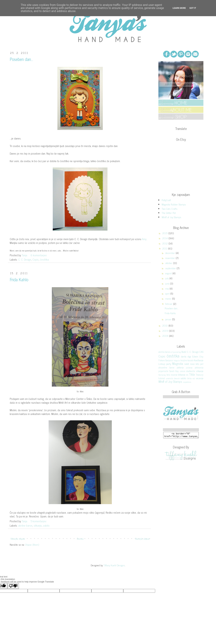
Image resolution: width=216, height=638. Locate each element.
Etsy (201, 356)
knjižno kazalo (187, 360)
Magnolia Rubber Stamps (174, 204)
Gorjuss (169, 360)
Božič (183, 352)
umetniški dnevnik (173, 378)
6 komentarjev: (39, 255)
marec (168, 298)
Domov (80, 538)
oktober (169, 263)
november (170, 258)
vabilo (46, 525)
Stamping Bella (164, 374)
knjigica (177, 360)
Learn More (179, 8)
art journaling (175, 352)
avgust (168, 273)
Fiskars (161, 360)
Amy (144, 239)
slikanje (38, 525)
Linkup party (164, 364)
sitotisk (182, 371)
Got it (192, 8)
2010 (165, 325)
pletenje (180, 367)
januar (168, 319)
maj (167, 288)
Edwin (195, 356)
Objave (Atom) (32, 544)
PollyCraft (166, 200)
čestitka (44, 259)
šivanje (174, 375)
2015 (165, 233)
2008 (165, 336)
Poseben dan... (21, 59)
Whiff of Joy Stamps (171, 217)
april (167, 293)
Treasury (199, 375)
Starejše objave (142, 538)
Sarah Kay (174, 371)
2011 (165, 248)
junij (167, 283)
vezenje (199, 378)
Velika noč (191, 378)
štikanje (181, 374)
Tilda (192, 374)
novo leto (194, 364)
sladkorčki (190, 371)
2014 (165, 238)
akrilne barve (25, 525)
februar (169, 304)
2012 (165, 243)
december (170, 253)
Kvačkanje (198, 360)
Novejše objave (18, 538)
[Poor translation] (13, 586)
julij (167, 278)
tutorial (161, 378)
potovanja (199, 367)
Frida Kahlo (19, 279)
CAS (201, 352)
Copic (35, 259)
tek (187, 374)
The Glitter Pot (169, 213)
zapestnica (187, 382)
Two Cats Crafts (169, 208)
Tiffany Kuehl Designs (114, 565)
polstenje (189, 367)
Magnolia (177, 363)
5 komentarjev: (39, 521)
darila (183, 356)
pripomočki (163, 371)
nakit (186, 364)
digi (189, 356)
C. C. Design (24, 259)
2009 (165, 331)
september (171, 268)
